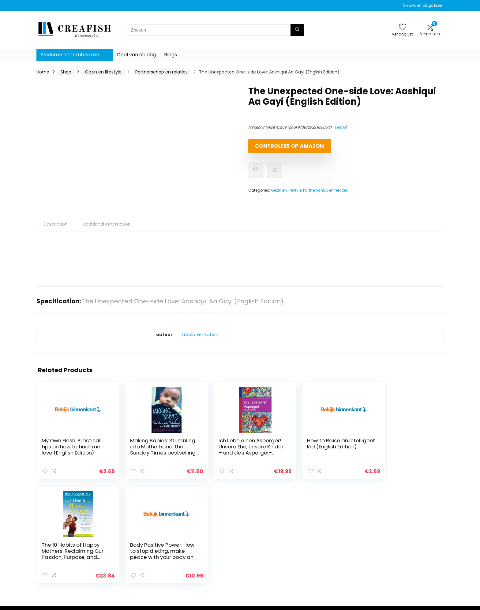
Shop (66, 72)
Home (42, 72)
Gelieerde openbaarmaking (411, 555)
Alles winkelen (330, 546)
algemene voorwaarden (408, 546)
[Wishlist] (402, 27)
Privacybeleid (396, 538)
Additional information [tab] (107, 229)
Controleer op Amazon (283, 148)
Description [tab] (55, 229)
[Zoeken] (297, 30)
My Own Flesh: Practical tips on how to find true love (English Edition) (62, 458)
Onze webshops (333, 563)
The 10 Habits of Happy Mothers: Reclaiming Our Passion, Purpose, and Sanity (338, 458)
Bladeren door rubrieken (69, 54)
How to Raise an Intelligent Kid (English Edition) (267, 452)
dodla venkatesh (200, 340)
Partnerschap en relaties (161, 72)
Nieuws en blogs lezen (423, 5)
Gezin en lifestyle (103, 72)
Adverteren (328, 572)
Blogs (170, 54)
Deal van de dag (136, 54)
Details (340, 127)
